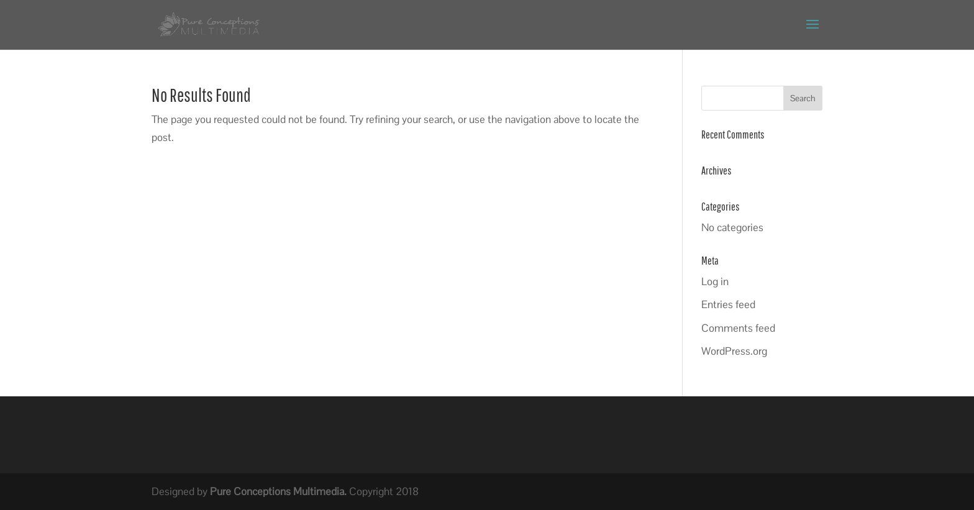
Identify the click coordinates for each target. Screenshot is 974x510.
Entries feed (728, 304)
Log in (715, 281)
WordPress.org (734, 351)
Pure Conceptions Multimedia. (278, 491)
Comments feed (738, 328)
